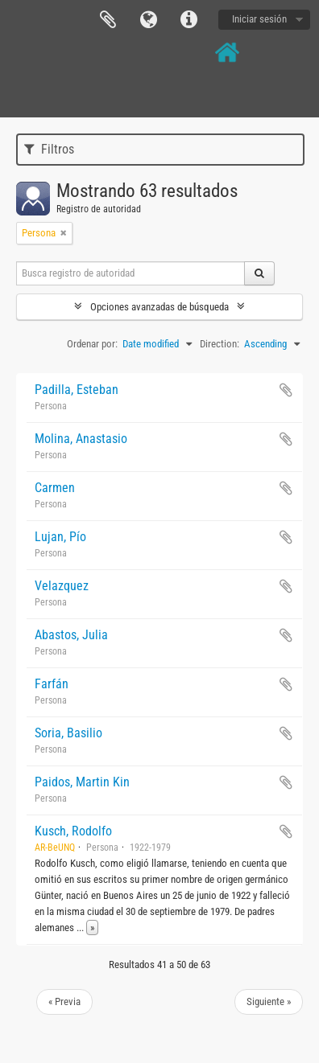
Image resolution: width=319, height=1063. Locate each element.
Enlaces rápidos (188, 20)
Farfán (51, 684)
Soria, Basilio (68, 733)
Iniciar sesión (259, 19)
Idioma (148, 20)
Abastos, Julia (71, 634)
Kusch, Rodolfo (73, 831)
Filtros (49, 149)
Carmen (55, 487)
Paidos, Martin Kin (82, 782)
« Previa (64, 1001)
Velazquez (62, 585)
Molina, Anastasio (81, 438)
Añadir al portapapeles (286, 390)
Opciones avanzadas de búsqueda (159, 307)
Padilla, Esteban (76, 389)
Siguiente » (268, 1001)
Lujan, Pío (60, 536)
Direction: (219, 344)
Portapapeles (108, 20)
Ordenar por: (92, 344)
